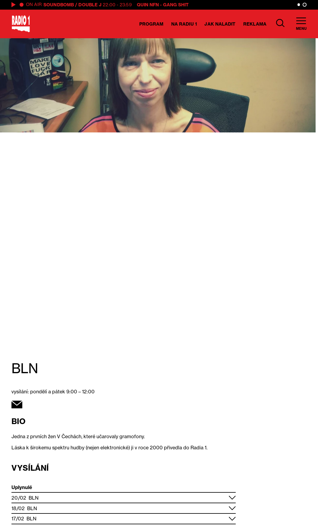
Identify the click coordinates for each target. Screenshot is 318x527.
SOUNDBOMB (58, 5)
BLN (34, 498)
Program (151, 24)
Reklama (254, 24)
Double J (90, 5)
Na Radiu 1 (184, 24)
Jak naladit (219, 24)
